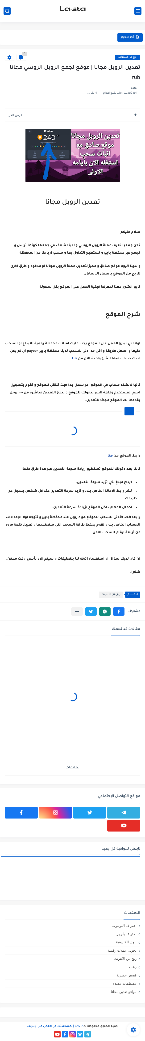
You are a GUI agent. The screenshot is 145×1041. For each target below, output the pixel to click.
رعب (133, 967)
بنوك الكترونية (126, 942)
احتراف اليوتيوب (124, 925)
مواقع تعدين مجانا (124, 992)
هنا (74, 359)
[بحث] (7, 11)
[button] (118, 611)
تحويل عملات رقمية (122, 950)
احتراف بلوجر (127, 934)
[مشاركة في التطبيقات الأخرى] (77, 611)
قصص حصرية (127, 975)
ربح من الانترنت (127, 57)
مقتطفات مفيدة (125, 983)
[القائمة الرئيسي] (137, 11)
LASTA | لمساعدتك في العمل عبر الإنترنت (55, 1026)
